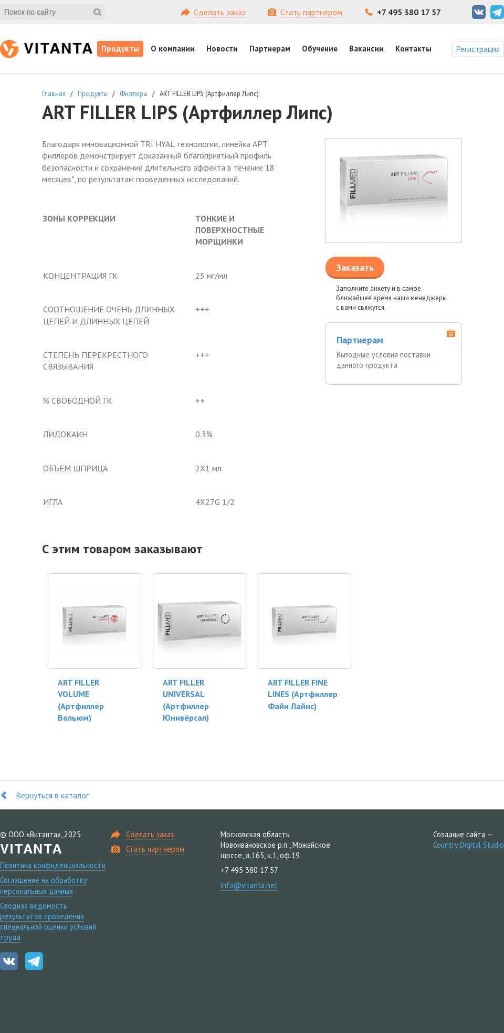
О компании (173, 49)
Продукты (120, 49)
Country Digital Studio (468, 845)
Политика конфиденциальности (53, 865)
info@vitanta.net (249, 885)
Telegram (497, 12)
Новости (222, 49)
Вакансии (366, 49)
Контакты (413, 49)
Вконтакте (479, 12)
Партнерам (269, 49)
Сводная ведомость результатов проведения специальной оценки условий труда (48, 921)
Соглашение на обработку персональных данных (43, 885)
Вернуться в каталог (52, 795)
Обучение (320, 49)
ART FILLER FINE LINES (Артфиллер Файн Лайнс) (303, 694)
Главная (54, 93)
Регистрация (478, 49)
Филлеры (134, 93)
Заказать (355, 267)
